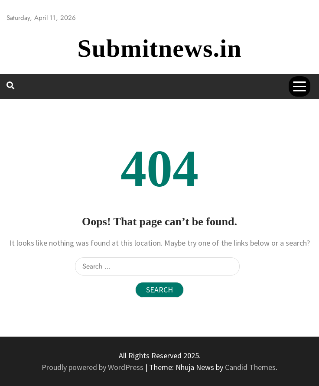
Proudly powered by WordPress (93, 367)
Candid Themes (250, 367)
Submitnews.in (160, 48)
